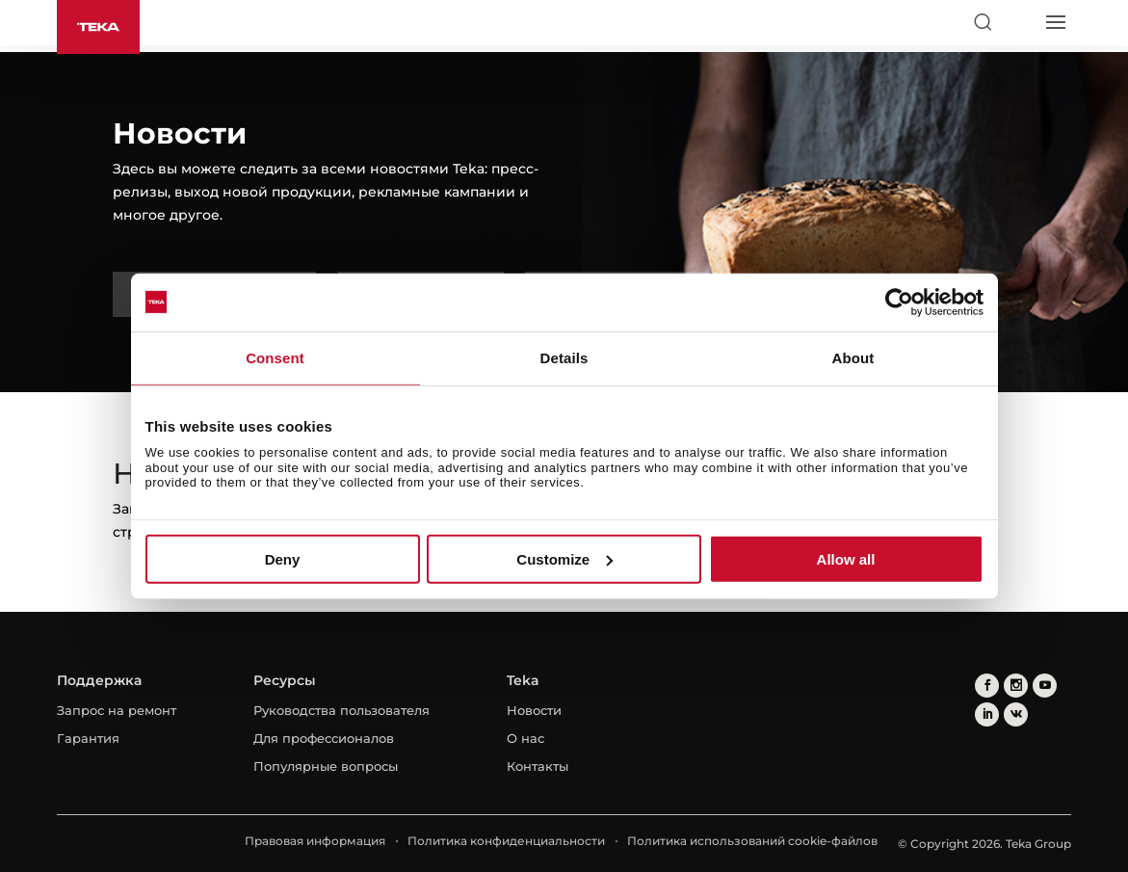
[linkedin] (987, 714)
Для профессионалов (323, 738)
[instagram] (1016, 686)
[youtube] (1045, 686)
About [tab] (853, 357)
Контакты (537, 766)
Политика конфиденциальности (506, 840)
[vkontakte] (1016, 714)
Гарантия (88, 738)
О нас (525, 738)
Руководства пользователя (341, 710)
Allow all (846, 559)
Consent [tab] (275, 357)
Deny (283, 559)
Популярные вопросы (325, 766)
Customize (564, 559)
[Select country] (1018, 22)
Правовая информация (315, 840)
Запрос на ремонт (116, 710)
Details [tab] (564, 357)
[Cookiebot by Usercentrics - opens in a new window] (899, 301)
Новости (534, 710)
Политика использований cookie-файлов (752, 840)
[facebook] (987, 686)
